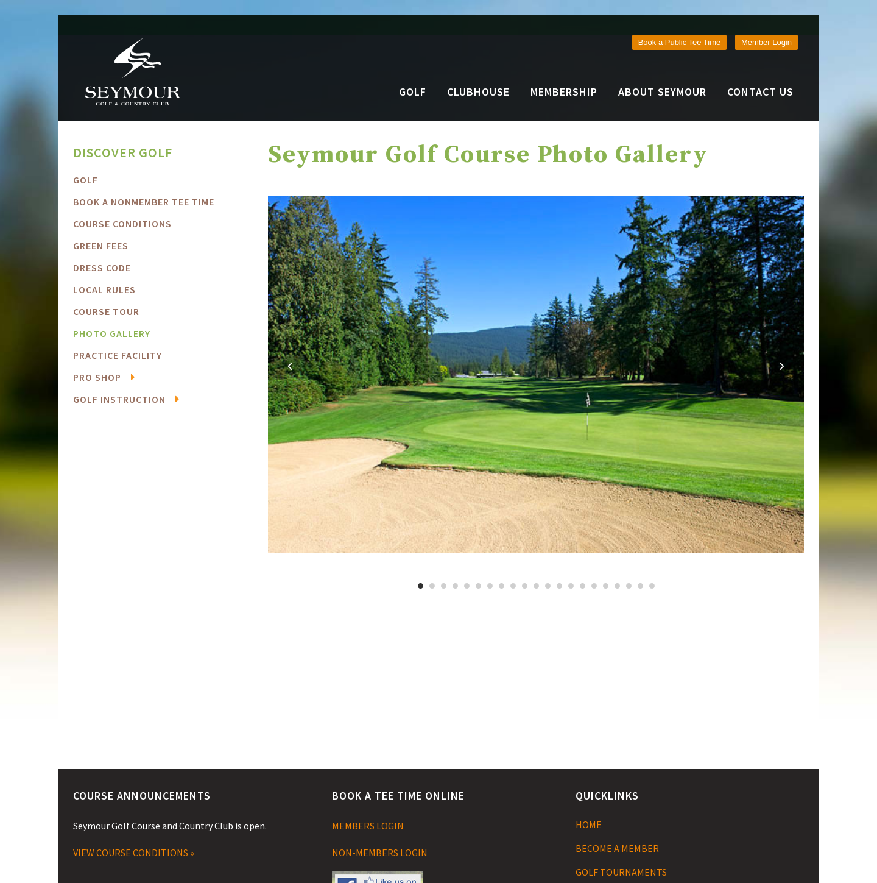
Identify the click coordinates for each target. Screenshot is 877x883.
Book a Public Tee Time (679, 42)
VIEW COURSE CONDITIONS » (133, 852)
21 (652, 586)
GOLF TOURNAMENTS (621, 872)
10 (524, 586)
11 (536, 586)
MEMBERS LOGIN (368, 826)
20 (640, 586)
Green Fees (101, 245)
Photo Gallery (111, 333)
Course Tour (106, 311)
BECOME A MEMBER (617, 848)
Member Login (766, 42)
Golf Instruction (119, 399)
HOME (589, 824)
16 (594, 586)
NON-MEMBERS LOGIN (380, 852)
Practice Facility (117, 355)
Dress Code (102, 267)
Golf (85, 180)
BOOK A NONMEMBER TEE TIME (143, 202)
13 (559, 586)
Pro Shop (97, 377)
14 (571, 586)
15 (582, 586)
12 (548, 586)
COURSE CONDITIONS (122, 224)
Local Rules (104, 289)
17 (605, 586)
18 (617, 586)
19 (629, 586)
